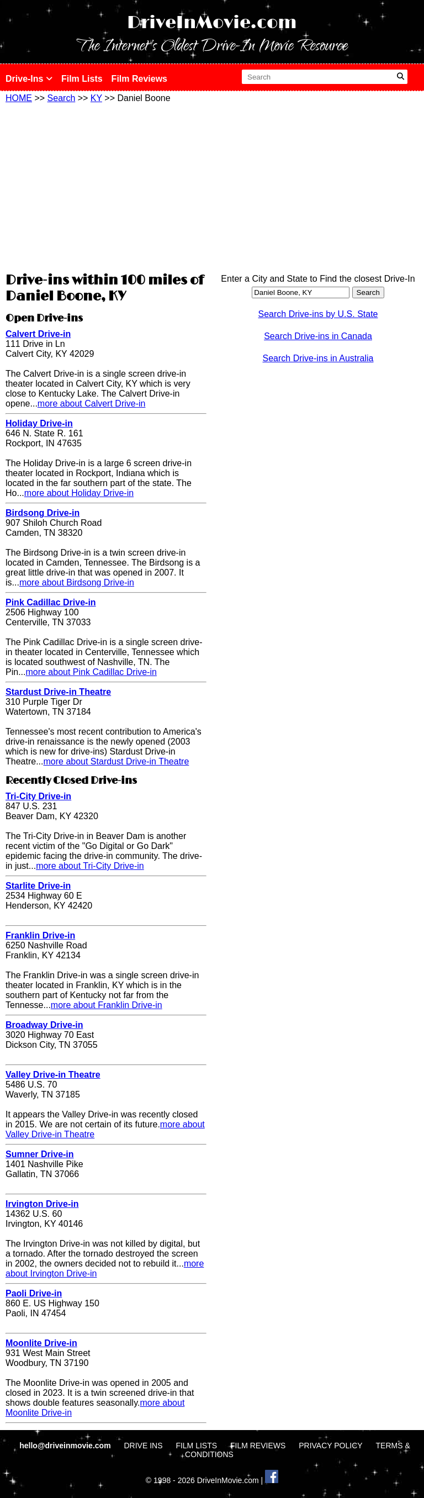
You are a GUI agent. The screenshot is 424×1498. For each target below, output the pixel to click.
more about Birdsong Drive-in (76, 582)
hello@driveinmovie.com (66, 1445)
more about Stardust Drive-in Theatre (116, 761)
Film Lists (82, 78)
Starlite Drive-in (38, 885)
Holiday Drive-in (39, 423)
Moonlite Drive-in (41, 1343)
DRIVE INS (143, 1445)
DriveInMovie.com (212, 23)
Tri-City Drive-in (38, 796)
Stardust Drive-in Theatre (58, 692)
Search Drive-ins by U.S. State (318, 314)
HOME (19, 98)
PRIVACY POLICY (330, 1445)
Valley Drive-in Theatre (53, 1074)
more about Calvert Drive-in (92, 403)
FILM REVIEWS (257, 1445)
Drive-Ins (29, 78)
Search (61, 98)
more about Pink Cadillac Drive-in (90, 672)
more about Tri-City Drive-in (90, 866)
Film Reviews (139, 78)
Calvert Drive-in (38, 334)
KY (96, 98)
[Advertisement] (106, 186)
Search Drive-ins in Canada (318, 336)
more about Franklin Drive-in (106, 1005)
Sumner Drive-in (40, 1154)
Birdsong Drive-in (43, 513)
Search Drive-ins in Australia (318, 358)
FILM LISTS (196, 1445)
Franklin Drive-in (40, 935)
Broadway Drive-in (44, 1025)
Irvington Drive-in (42, 1204)
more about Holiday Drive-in (79, 493)
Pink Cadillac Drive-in (51, 602)
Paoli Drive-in (34, 1293)
